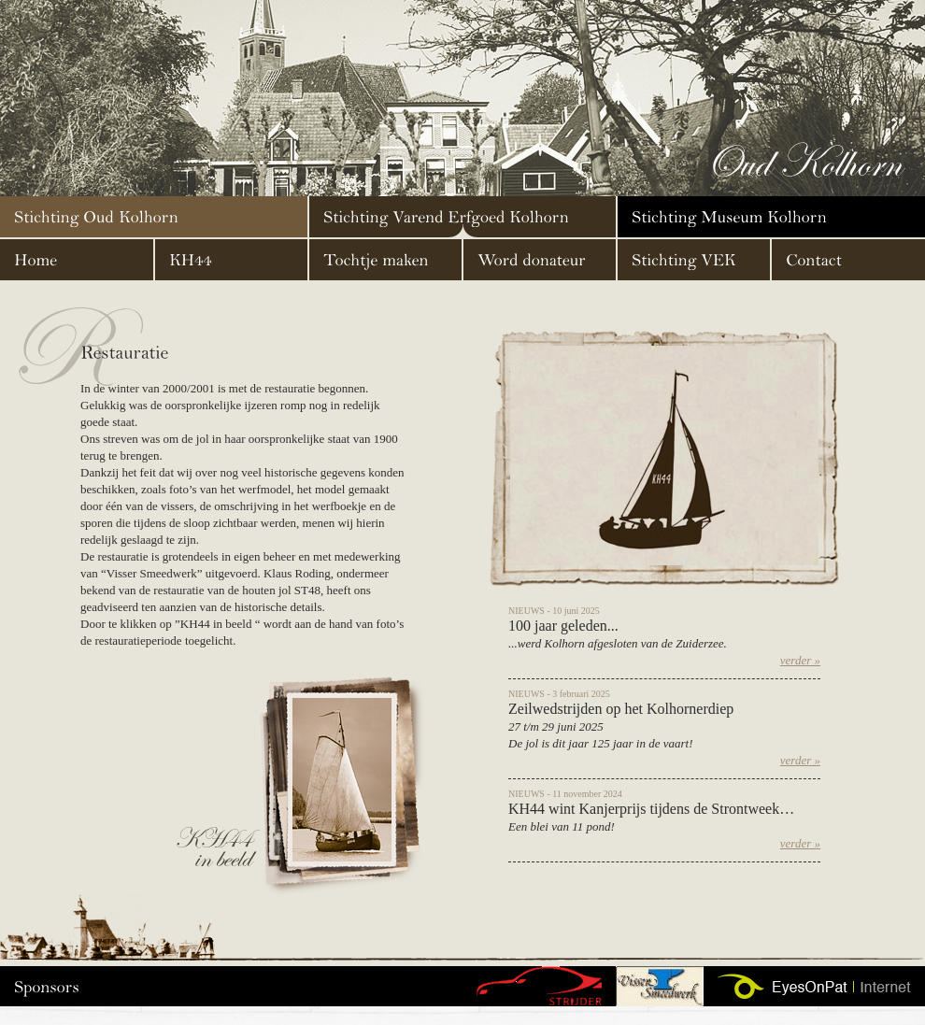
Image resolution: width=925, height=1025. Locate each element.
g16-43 (539, 986)
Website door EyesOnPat (814, 986)
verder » (800, 660)
